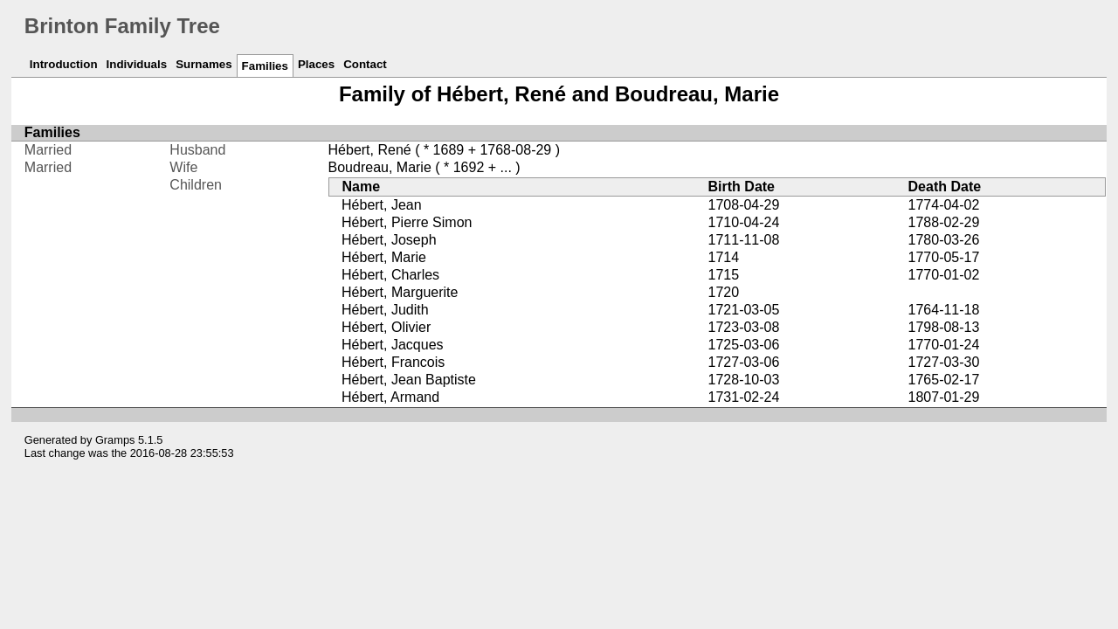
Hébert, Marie (384, 257)
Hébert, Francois (393, 362)
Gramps (115, 439)
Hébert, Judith (385, 309)
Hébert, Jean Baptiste (409, 379)
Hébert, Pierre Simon (407, 222)
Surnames (203, 64)
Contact (365, 64)
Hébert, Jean (382, 204)
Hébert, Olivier (386, 327)
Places (316, 64)
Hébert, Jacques (393, 344)
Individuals (137, 64)
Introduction (64, 64)
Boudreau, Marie (379, 167)
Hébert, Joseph (389, 239)
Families (265, 66)
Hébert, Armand (390, 397)
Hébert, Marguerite (400, 292)
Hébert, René (369, 149)
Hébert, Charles (390, 274)
